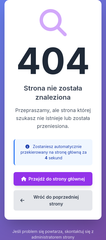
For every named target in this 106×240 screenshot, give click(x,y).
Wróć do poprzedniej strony (49, 200)
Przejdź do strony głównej (53, 179)
